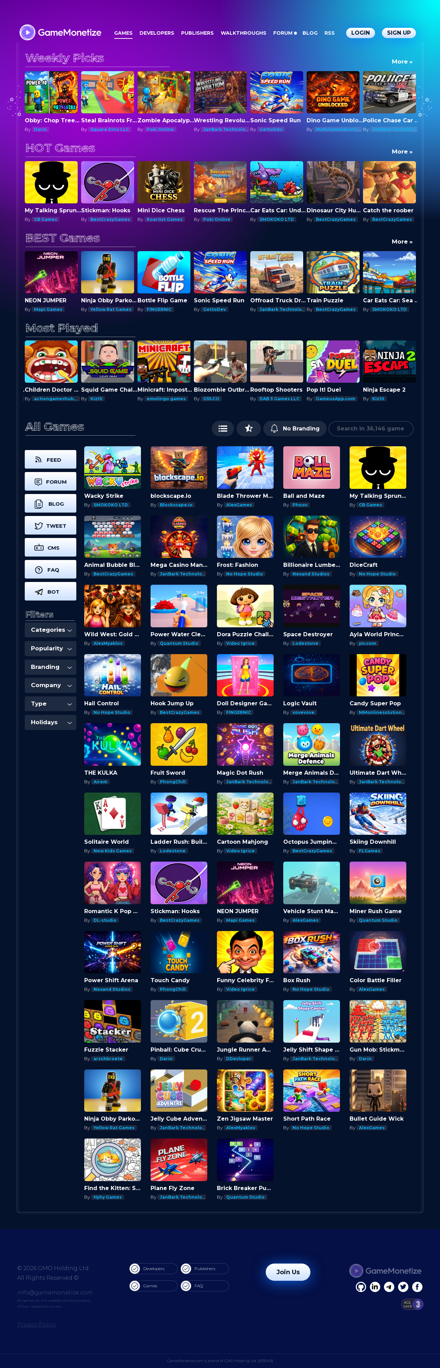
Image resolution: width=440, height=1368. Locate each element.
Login (360, 33)
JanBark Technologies (229, 129)
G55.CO (211, 398)
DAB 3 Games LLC (279, 398)
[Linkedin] (389, 1287)
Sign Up (399, 33)
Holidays (51, 722)
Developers (157, 33)
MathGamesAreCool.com (345, 129)
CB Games (45, 219)
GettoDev (271, 129)
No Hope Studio (244, 573)
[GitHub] (417, 1287)
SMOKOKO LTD (277, 219)
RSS (329, 33)
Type (51, 703)
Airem (100, 781)
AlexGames (239, 504)
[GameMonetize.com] (60, 33)
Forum (283, 33)
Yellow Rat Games (110, 309)
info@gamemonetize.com (55, 1292)
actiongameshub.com (59, 398)
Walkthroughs (243, 33)
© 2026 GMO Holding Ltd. (53, 1268)
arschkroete (108, 1058)
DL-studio (105, 920)
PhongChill (173, 781)
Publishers (197, 33)
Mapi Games (48, 309)
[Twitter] (403, 1287)
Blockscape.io (176, 504)
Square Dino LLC (109, 129)
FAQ (192, 1286)
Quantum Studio (179, 643)
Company (51, 685)
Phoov (300, 504)
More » (402, 61)
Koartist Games (165, 219)
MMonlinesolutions (381, 712)
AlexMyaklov (108, 643)
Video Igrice (240, 643)
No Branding (295, 428)
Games (123, 33)
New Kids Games (113, 850)
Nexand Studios (311, 573)
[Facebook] (361, 1287)
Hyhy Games (108, 1197)
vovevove (304, 712)
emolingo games (166, 398)
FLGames (369, 850)
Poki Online (160, 129)
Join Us (288, 1272)
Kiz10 (96, 398)
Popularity (51, 648)
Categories (51, 629)
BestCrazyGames (110, 219)
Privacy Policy (36, 1324)
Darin (40, 129)
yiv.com (367, 643)
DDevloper (238, 1058)
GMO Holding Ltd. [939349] (248, 1360)
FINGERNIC (159, 309)
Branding (51, 666)
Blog (310, 33)
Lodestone (305, 643)
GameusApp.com (335, 398)
